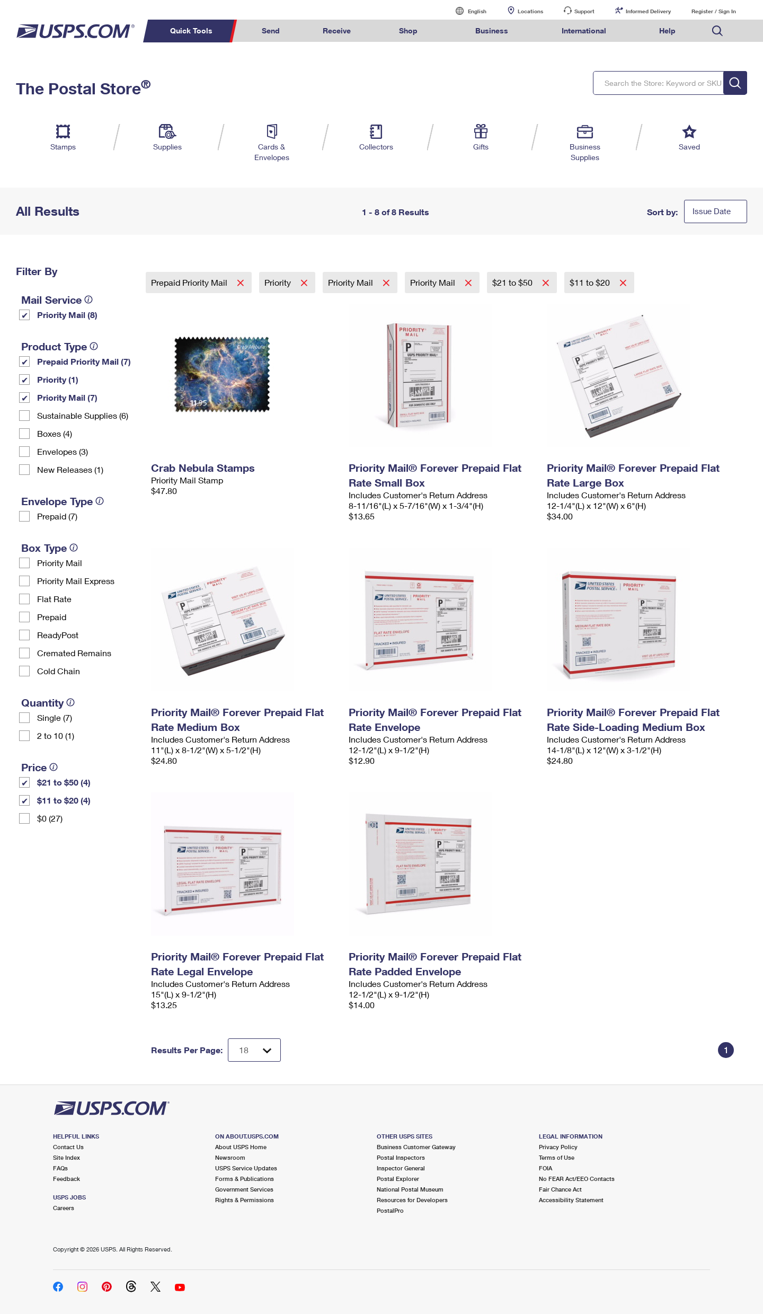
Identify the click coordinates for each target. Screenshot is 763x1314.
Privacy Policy (558, 1146)
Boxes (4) (54, 433)
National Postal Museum (410, 1189)
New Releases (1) (70, 469)
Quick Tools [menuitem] (191, 30)
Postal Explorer (398, 1178)
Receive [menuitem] (337, 30)
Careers (63, 1207)
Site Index (66, 1157)
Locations (530, 11)
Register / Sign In (713, 11)
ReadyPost (57, 635)
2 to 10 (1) (55, 735)
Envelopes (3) (62, 451)
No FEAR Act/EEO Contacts (577, 1178)
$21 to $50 (513, 282)
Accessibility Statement (571, 1199)
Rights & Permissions (244, 1199)
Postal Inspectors (401, 1157)
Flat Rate (54, 599)
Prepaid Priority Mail (190, 282)
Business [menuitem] (491, 30)
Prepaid (51, 617)
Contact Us (68, 1146)
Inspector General (401, 1168)
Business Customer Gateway (416, 1146)
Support (584, 11)
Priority (278, 282)
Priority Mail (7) (67, 397)
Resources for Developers (412, 1199)
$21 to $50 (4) (64, 782)
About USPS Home (241, 1146)
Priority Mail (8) (67, 315)
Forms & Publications (244, 1178)
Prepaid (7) (57, 516)
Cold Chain (58, 671)
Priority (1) (57, 379)
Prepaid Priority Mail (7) (84, 361)
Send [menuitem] (271, 30)
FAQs (60, 1168)
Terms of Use (556, 1157)
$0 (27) (50, 818)
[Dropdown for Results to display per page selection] (254, 1050)
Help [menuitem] (667, 30)
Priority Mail (59, 563)
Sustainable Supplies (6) (82, 415)
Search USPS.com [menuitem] (717, 31)
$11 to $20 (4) (64, 800)
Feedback (66, 1178)
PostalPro (390, 1210)
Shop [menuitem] (408, 30)
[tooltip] (88, 299)
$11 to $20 (591, 282)
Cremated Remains (74, 653)
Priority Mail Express (75, 581)
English (466, 11)
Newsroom (230, 1157)
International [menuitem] (584, 30)
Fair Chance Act (560, 1189)
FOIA (545, 1168)
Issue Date (712, 211)
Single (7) (54, 717)
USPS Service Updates (246, 1168)
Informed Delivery (648, 11)
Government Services (244, 1189)
